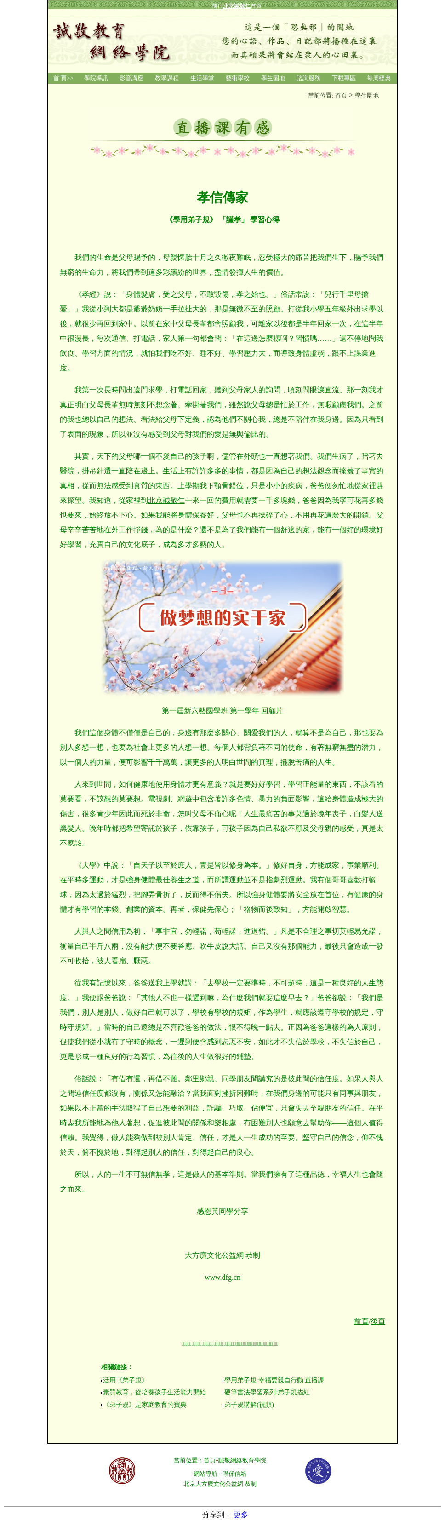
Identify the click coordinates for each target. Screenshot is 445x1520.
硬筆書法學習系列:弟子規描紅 (267, 1392)
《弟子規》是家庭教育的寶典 (145, 1404)
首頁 (210, 1460)
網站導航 (205, 1473)
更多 (241, 1515)
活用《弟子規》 (125, 1380)
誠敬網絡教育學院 (242, 1460)
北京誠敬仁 (166, 500)
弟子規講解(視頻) (249, 1404)
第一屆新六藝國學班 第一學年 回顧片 (222, 710)
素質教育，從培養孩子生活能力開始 (154, 1392)
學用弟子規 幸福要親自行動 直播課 (274, 1380)
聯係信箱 (234, 1473)
